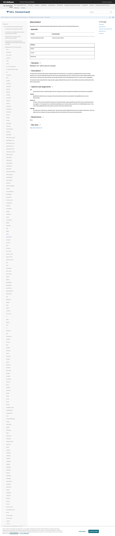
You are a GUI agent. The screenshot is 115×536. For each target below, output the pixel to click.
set (41, 127)
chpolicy (8, 100)
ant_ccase (8, 55)
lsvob (7, 401)
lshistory (8, 350)
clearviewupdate (10, 185)
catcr (7, 60)
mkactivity (8, 424)
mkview (8, 498)
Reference (16, 7)
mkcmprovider (9, 441)
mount (7, 504)
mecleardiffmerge (10, 418)
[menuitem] (20, 5)
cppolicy (8, 205)
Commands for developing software (14, 29)
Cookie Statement (14, 534)
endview (8, 248)
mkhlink (8, 458)
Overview (30, 5)
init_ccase (8, 313)
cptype (8, 211)
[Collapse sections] (110, 17)
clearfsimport (9, 154)
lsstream (8, 390)
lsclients (8, 339)
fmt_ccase (8, 271)
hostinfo (8, 310)
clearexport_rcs (10, 146)
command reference (19, 17)
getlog (7, 302)
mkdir (7, 447)
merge (7, 421)
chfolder (8, 95)
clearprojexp (9, 177)
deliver (7, 222)
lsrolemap (8, 379)
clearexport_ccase (10, 137)
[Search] (111, 12)
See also (101, 33)
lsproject (8, 367)
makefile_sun (9, 413)
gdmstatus (9, 293)
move (7, 512)
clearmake (8, 168)
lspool (7, 362)
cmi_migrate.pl (9, 191)
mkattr (8, 427)
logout (7, 322)
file (7, 262)
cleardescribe (9, 129)
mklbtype (8, 467)
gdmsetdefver (9, 291)
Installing (37, 5)
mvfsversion (9, 518)
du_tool (8, 242)
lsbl (7, 333)
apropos (8, 58)
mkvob (8, 501)
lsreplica (8, 376)
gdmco (8, 279)
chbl (7, 77)
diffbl (7, 231)
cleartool (8, 183)
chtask (8, 114)
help (7, 305)
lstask (7, 393)
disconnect (47, 17)
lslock (7, 353)
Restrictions (102, 31)
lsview (7, 399)
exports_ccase (9, 259)
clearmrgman (9, 174)
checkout (8, 83)
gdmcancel (9, 274)
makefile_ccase (10, 407)
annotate (8, 52)
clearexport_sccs (10, 149)
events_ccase (9, 254)
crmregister (9, 220)
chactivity (8, 75)
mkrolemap (9, 481)
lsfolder (8, 347)
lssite (7, 384)
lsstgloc (8, 387)
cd (6, 72)
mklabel (8, 464)
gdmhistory (9, 288)
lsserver (8, 382)
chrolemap (8, 109)
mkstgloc (8, 484)
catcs (7, 63)
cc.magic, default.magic (12, 69)
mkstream (8, 487)
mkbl (7, 433)
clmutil (7, 188)
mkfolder (8, 455)
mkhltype (8, 461)
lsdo (7, 345)
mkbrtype (8, 438)
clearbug (8, 126)
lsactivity (8, 330)
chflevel (8, 92)
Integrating (85, 5)
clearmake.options (10, 171)
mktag (7, 489)
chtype (8, 117)
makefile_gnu (9, 410)
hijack (7, 308)
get (7, 296)
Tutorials (92, 5)
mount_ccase (9, 507)
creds (7, 217)
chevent (8, 89)
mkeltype (8, 453)
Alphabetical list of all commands (36, 17)
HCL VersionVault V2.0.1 (8, 6)
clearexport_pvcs (10, 143)
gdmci (7, 276)
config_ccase (9, 200)
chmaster (8, 97)
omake (8, 521)
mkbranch (8, 436)
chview (8, 120)
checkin (8, 80)
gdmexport (9, 285)
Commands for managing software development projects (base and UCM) (15, 43)
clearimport (9, 160)
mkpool (8, 472)
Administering (51, 5)
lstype (7, 396)
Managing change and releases (72, 5)
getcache (8, 299)
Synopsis (101, 24)
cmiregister (9, 194)
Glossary (23, 7)
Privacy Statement (24, 534)
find (7, 265)
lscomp (8, 342)
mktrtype (8, 495)
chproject (8, 106)
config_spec (9, 203)
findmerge (8, 268)
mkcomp (8, 444)
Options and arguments (105, 28)
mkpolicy (8, 470)
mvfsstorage (9, 515)
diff (7, 228)
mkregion (8, 478)
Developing (60, 5)
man (7, 416)
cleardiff (8, 131)
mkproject (8, 475)
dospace (8, 239)
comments (8, 197)
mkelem (8, 450)
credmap (8, 214)
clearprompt (9, 180)
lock (7, 325)
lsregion (8, 373)
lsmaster (8, 356)
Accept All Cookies (93, 532)
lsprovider (8, 370)
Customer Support (107, 2)
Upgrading (43, 5)
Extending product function (102, 5)
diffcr (7, 234)
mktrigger (8, 492)
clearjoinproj (9, 163)
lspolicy (8, 359)
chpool (8, 103)
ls (6, 328)
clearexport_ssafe (10, 151)
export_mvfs (9, 256)
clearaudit (8, 123)
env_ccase (8, 251)
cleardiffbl (8, 134)
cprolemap (8, 208)
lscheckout (9, 336)
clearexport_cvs (10, 140)
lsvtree (7, 404)
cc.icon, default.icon (11, 66)
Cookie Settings (82, 532)
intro (7, 49)
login (7, 319)
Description (102, 26)
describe (8, 225)
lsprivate (8, 364)
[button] (2, 24)
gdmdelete (8, 282)
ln (6, 316)
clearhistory (9, 157)
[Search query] (101, 12)
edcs (7, 245)
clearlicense (9, 166)
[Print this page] (113, 17)
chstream (8, 112)
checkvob (8, 86)
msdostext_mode (10, 509)
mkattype (8, 430)
